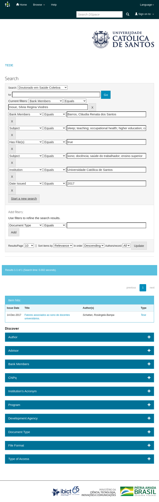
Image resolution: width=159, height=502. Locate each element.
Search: (12, 87)
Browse (39, 4)
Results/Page (15, 245)
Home (21, 4)
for (9, 94)
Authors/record (113, 245)
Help (54, 4)
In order (78, 245)
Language (147, 4)
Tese (143, 315)
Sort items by (45, 245)
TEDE (9, 65)
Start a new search (24, 198)
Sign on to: (144, 14)
